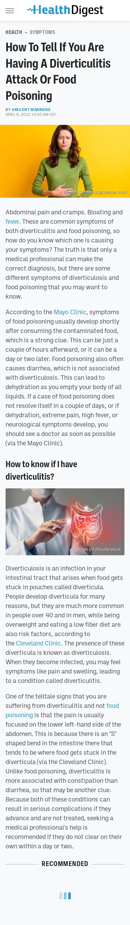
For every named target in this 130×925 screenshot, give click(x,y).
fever (12, 221)
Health (14, 32)
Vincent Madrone (31, 109)
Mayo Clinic (69, 312)
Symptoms (42, 32)
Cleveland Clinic (38, 643)
